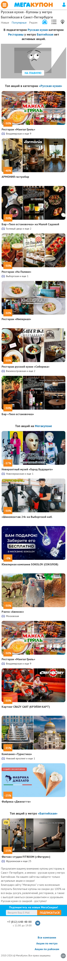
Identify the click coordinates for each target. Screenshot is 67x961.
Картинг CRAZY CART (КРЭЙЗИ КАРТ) (26, 706)
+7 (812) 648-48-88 (19, 921)
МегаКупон (33, 5)
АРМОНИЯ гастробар (15, 176)
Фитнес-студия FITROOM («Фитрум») (26, 856)
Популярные (19, 22)
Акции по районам (47, 949)
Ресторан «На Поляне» (16, 271)
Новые (5, 22)
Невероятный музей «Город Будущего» (27, 469)
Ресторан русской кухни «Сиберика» (25, 366)
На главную (33, 73)
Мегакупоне (43, 426)
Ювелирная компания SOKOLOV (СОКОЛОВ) (30, 564)
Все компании (47, 937)
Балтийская (45, 34)
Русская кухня (38, 30)
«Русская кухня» (50, 86)
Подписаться (49, 912)
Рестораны (15, 34)
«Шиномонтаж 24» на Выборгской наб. (27, 517)
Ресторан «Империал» (16, 319)
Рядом (33, 22)
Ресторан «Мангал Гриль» (18, 129)
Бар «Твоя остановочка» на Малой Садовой (30, 224)
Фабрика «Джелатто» (16, 801)
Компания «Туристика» (17, 754)
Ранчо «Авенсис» (13, 611)
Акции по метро (47, 943)
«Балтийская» (48, 813)
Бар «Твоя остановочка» (18, 414)
